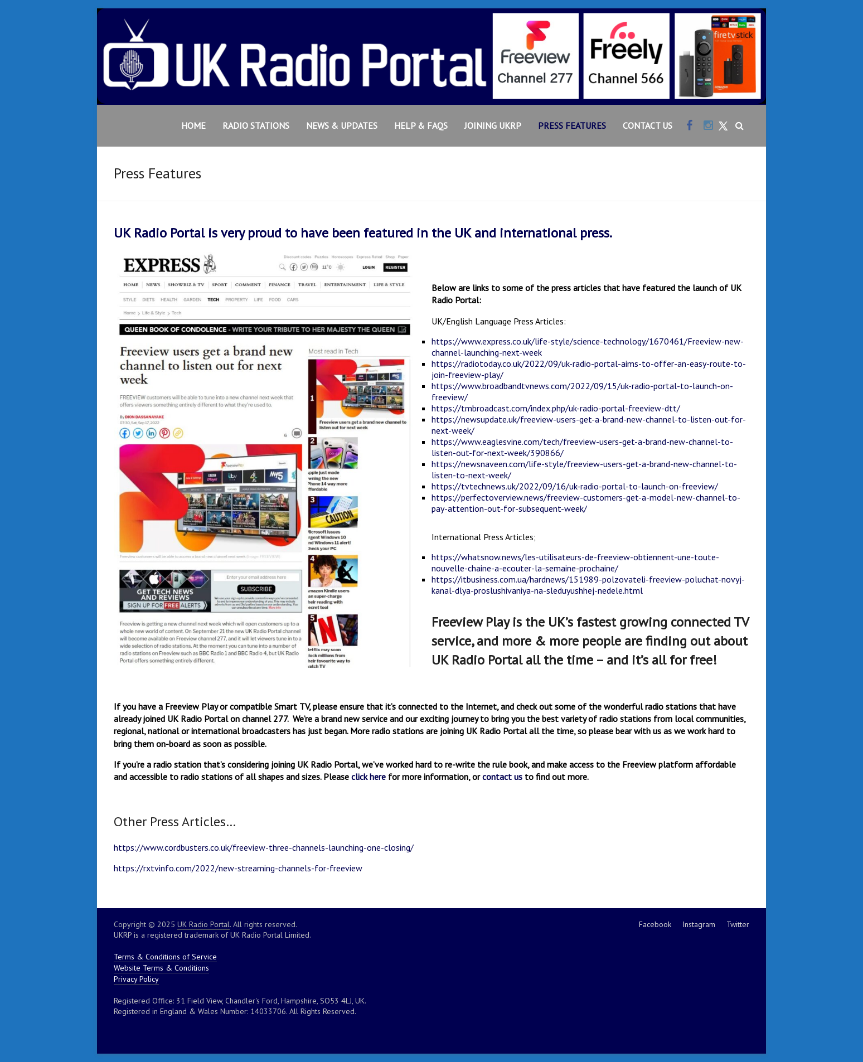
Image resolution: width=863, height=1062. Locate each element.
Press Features (572, 125)
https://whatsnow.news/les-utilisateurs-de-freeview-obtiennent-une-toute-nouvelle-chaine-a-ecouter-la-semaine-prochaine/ (575, 562)
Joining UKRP (492, 125)
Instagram (698, 924)
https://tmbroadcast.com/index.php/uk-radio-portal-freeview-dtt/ (556, 408)
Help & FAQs (421, 125)
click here (368, 776)
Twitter (737, 924)
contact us (502, 776)
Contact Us (647, 125)
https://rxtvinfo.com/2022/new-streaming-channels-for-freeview (238, 868)
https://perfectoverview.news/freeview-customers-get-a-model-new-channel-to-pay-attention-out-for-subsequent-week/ (586, 503)
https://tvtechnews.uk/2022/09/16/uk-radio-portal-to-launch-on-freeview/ (575, 486)
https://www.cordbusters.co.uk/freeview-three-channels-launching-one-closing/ (264, 847)
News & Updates (341, 125)
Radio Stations (255, 125)
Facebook (655, 924)
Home (193, 125)
